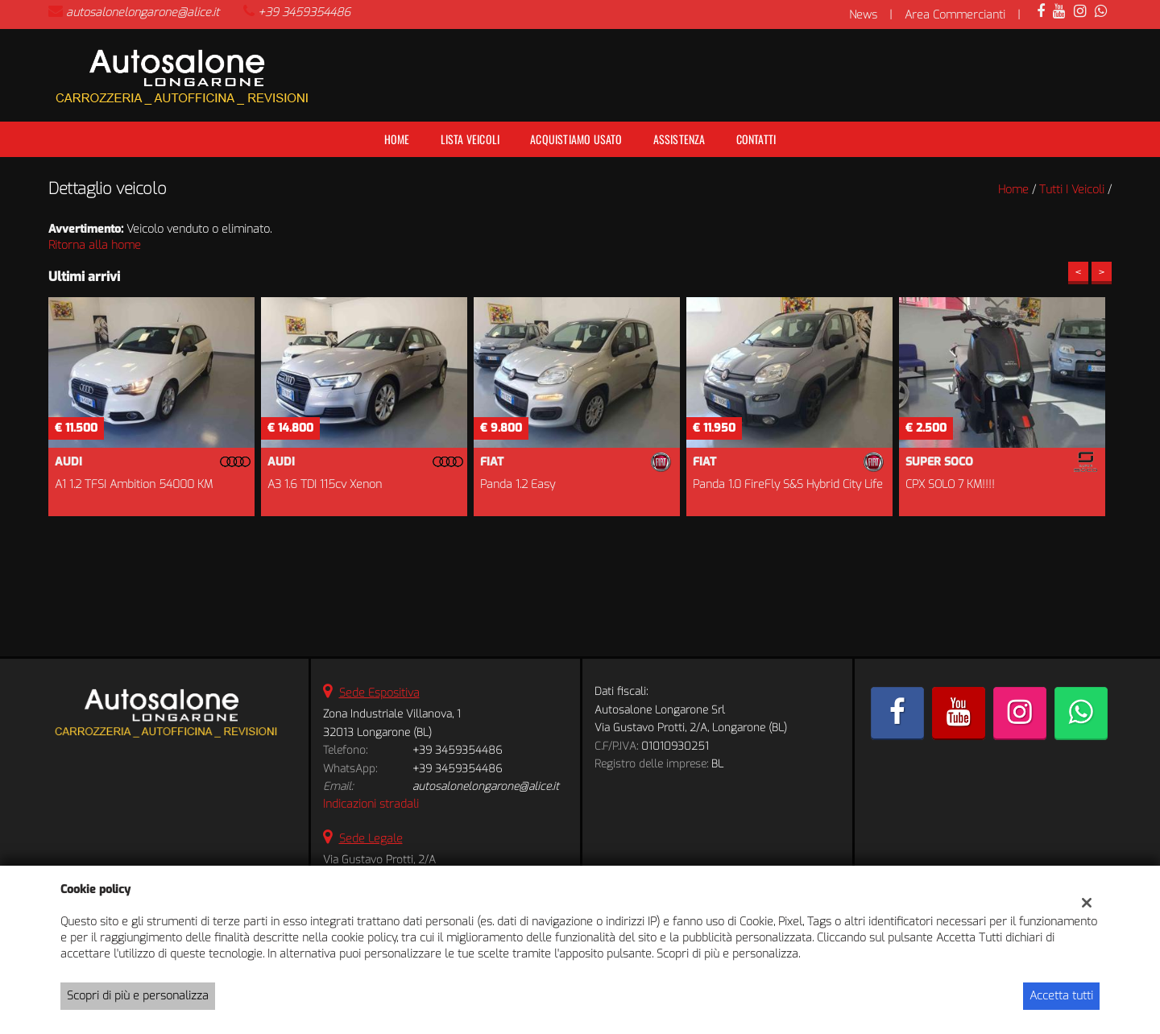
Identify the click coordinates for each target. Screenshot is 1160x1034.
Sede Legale (371, 838)
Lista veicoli (470, 138)
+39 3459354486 (304, 12)
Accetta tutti (1061, 995)
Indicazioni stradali (371, 804)
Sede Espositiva (379, 693)
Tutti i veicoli (1071, 189)
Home (397, 138)
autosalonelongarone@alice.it (142, 12)
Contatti (756, 138)
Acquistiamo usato (576, 138)
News (863, 15)
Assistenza (679, 138)
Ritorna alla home (94, 245)
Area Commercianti (955, 15)
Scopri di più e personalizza (138, 995)
